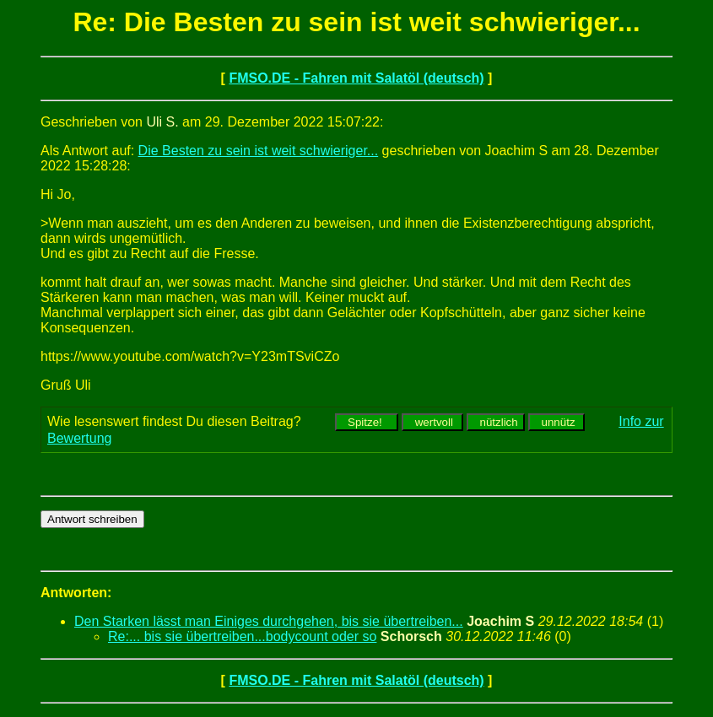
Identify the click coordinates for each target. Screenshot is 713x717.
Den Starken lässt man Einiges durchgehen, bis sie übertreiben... (268, 621)
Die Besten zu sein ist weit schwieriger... (258, 150)
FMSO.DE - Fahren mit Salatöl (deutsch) (356, 78)
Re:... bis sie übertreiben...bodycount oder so (242, 636)
